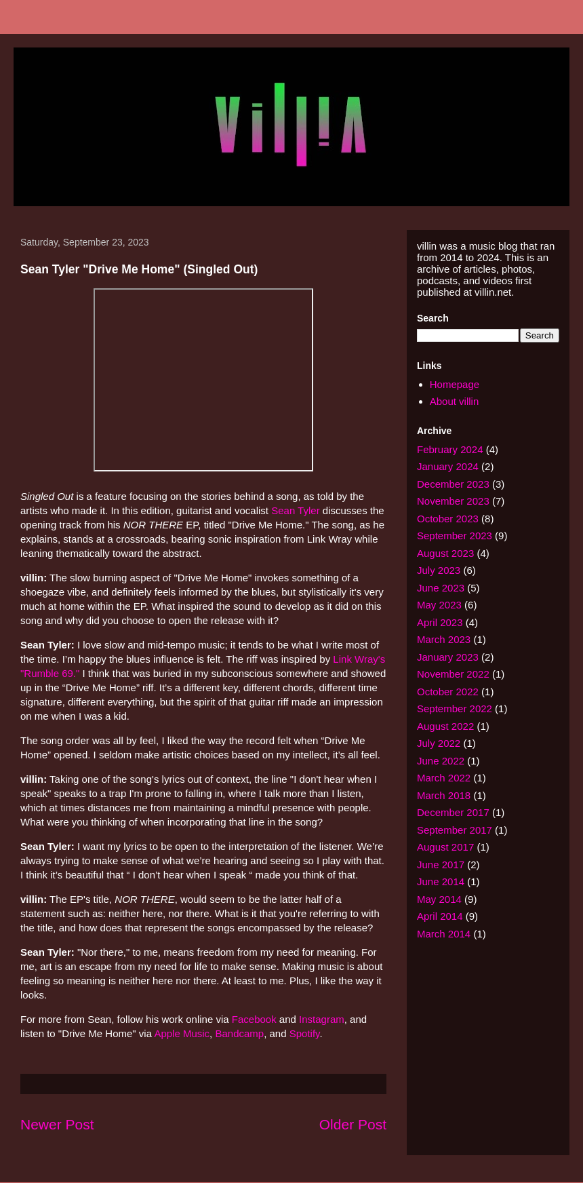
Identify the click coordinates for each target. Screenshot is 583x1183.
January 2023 (448, 657)
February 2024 (450, 449)
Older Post (352, 1124)
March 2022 (443, 777)
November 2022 (453, 674)
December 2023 (453, 484)
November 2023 (453, 501)
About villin (454, 401)
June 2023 (440, 588)
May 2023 (439, 604)
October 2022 (448, 691)
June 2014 (440, 881)
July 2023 (438, 570)
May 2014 (439, 899)
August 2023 (445, 553)
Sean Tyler (295, 510)
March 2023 (443, 639)
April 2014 (440, 916)
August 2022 (445, 726)
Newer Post (57, 1124)
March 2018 (443, 795)
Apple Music (181, 1033)
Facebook (254, 1019)
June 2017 (440, 864)
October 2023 (448, 518)
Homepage (454, 384)
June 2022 (440, 761)
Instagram (321, 1019)
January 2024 (448, 466)
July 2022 (438, 743)
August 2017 (445, 847)
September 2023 (454, 535)
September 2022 (454, 708)
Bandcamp (239, 1033)
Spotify (304, 1033)
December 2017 (453, 812)
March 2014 (443, 933)
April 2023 (440, 622)
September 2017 (454, 830)
